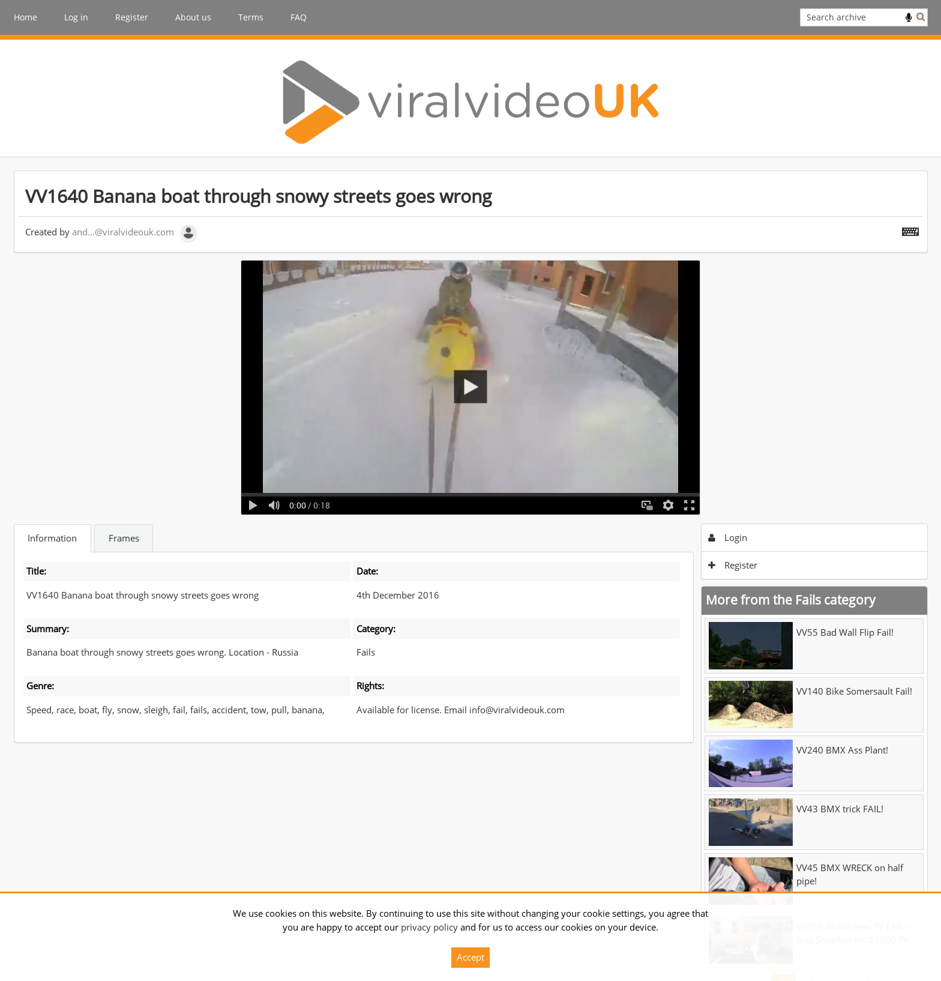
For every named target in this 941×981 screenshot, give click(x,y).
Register (131, 17)
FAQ (298, 17)
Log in (76, 17)
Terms (250, 17)
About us (193, 17)
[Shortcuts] (910, 229)
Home (25, 17)
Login (727, 537)
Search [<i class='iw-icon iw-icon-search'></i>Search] (920, 16)
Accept (470, 957)
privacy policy (429, 927)
